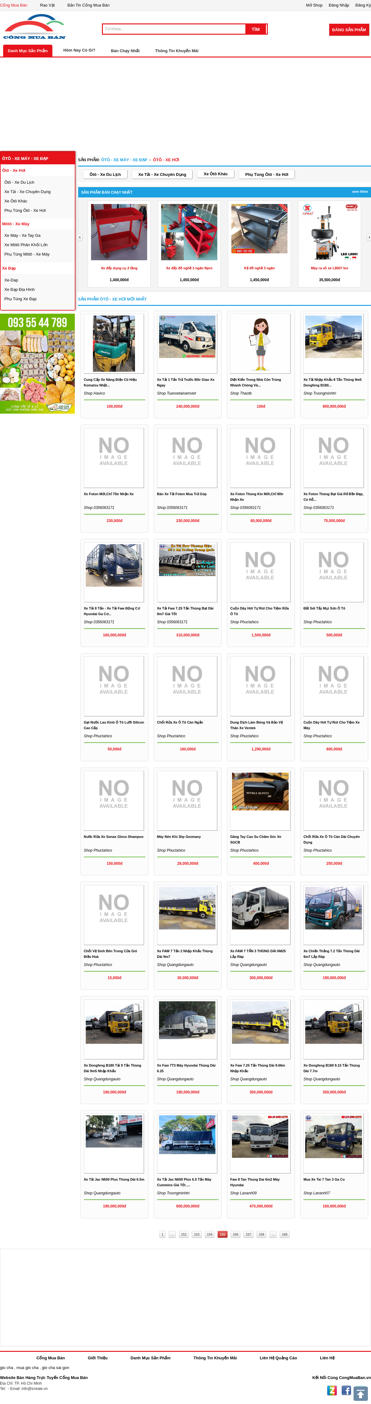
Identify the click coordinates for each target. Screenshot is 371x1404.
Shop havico (94, 393)
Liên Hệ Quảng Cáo (278, 1358)
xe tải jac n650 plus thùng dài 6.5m (114, 1179)
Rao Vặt (47, 5)
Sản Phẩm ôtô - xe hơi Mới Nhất (112, 299)
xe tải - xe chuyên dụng (27, 191)
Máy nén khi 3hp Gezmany (179, 837)
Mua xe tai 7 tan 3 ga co (323, 1179)
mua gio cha (28, 1367)
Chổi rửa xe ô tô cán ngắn (180, 722)
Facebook (346, 1391)
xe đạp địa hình (19, 289)
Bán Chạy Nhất (125, 50)
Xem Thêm (360, 191)
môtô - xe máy (15, 224)
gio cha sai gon (55, 1367)
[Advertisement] (185, 104)
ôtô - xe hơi (13, 170)
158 (261, 1234)
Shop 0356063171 (172, 507)
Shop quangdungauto (175, 965)
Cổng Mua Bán (13, 5)
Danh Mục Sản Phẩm (28, 50)
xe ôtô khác (15, 201)
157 (248, 1234)
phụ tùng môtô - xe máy (27, 254)
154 (210, 1234)
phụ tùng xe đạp (20, 298)
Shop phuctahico (244, 622)
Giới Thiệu (98, 1358)
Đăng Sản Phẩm (349, 29)
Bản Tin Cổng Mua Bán (88, 5)
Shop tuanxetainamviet (176, 393)
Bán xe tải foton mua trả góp (182, 494)
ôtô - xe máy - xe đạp (25, 158)
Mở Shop (314, 5)
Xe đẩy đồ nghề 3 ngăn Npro (189, 268)
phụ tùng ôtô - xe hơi (25, 210)
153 (197, 1234)
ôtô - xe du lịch (19, 182)
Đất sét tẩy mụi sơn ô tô (324, 608)
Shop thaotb (241, 393)
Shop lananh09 (243, 1193)
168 (284, 1234)
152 (184, 1234)
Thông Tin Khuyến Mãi (177, 50)
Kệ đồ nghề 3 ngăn (259, 268)
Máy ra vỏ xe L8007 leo (329, 268)
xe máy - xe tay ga (22, 235)
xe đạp (9, 268)
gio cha (6, 1367)
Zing (332, 1391)
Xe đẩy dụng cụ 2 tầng (119, 268)
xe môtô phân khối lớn (26, 244)
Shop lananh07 (316, 1193)
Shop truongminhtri (319, 393)
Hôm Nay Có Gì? (79, 50)
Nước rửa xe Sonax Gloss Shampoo (114, 837)
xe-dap (11, 280)
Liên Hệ (327, 1358)
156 (235, 1234)
